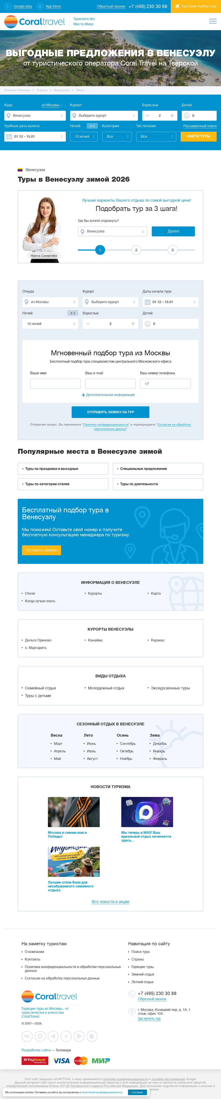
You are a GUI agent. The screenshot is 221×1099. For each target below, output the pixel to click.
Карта (156, 593)
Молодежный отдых (106, 688)
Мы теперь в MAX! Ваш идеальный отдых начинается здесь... (146, 836)
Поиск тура (140, 952)
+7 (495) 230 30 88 (148, 6)
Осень (123, 735)
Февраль (160, 759)
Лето (88, 735)
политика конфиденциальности (125, 1079)
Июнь (91, 744)
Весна (56, 735)
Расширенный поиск (200, 126)
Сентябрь (128, 744)
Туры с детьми (38, 696)
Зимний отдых (142, 974)
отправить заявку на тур (110, 412)
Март (58, 744)
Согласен (137, 1092)
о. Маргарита (35, 648)
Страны (137, 959)
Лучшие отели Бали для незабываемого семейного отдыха (71, 886)
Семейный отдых (40, 688)
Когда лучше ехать (40, 601)
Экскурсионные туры (170, 688)
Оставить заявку (41, 550)
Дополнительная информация (110, 395)
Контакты (32, 959)
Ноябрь (126, 759)
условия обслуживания (168, 1079)
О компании (34, 952)
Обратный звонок (152, 999)
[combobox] (46, 105)
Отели (30, 593)
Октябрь (126, 751)
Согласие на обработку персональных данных (62, 978)
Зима (155, 735)
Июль (91, 751)
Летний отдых (142, 982)
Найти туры (198, 136)
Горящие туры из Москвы (42, 1009)
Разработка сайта (36, 1050)
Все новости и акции (110, 901)
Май (57, 759)
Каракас (158, 640)
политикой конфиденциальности (102, 1092)
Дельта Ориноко (38, 640)
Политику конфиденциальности (105, 424)
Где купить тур (149, 1019)
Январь (159, 751)
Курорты (95, 593)
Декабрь (160, 744)
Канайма (95, 640)
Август (92, 759)
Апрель (60, 751)
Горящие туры (142, 967)
